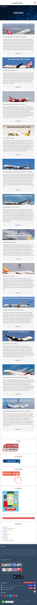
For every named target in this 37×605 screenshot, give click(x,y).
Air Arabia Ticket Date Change (9, 528)
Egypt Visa (5, 527)
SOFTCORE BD (28, 601)
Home (2, 6)
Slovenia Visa (6, 537)
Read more (18, 53)
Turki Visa (5, 532)
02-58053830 (11, 587)
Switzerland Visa (7, 534)
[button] (35, 591)
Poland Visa (6, 538)
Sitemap (25, 603)
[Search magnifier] (34, 518)
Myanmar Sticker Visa (7, 529)
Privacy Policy (20, 603)
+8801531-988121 (6, 587)
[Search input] (17, 518)
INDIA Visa (5, 531)
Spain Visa (5, 535)
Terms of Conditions (14, 603)
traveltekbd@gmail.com (7, 589)
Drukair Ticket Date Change (9, 540)
